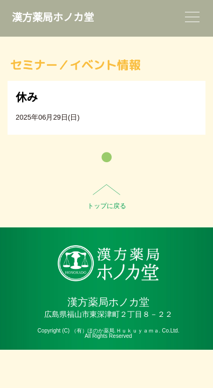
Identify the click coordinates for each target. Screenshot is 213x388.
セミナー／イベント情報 (75, 65)
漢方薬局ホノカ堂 (53, 17)
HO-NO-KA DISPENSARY (108, 263)
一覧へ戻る (106, 157)
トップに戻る (106, 206)
